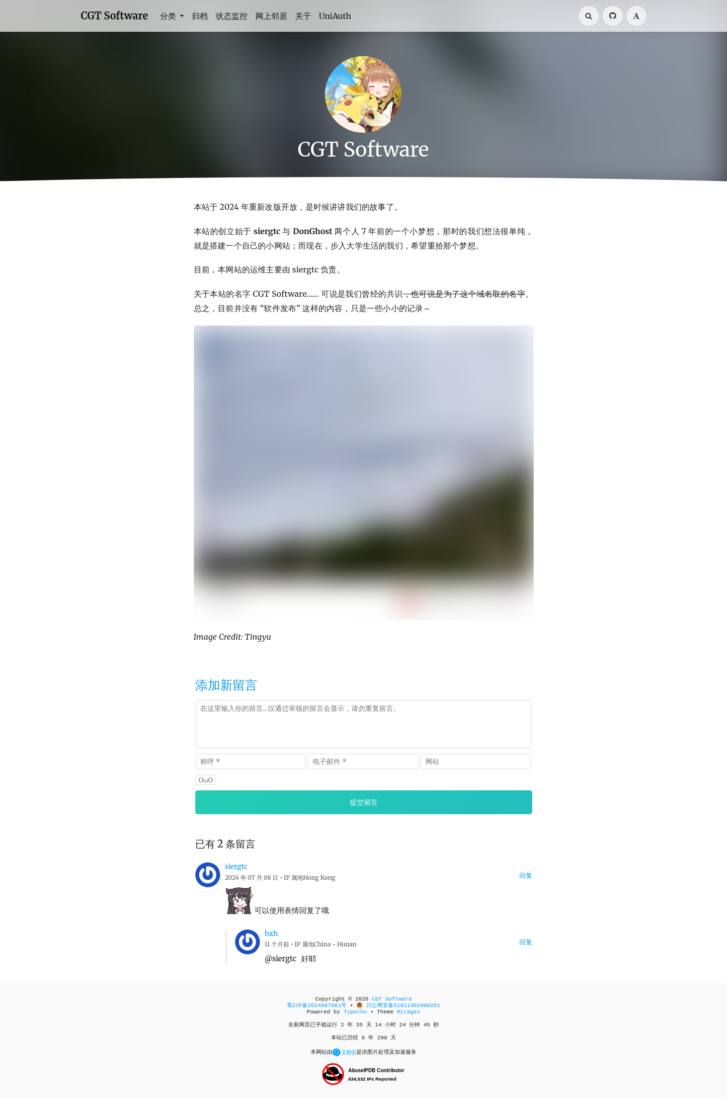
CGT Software (114, 15)
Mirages (408, 1012)
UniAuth (335, 16)
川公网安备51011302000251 (398, 1006)
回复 (525, 875)
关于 (303, 16)
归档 (200, 16)
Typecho (355, 1012)
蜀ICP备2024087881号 (316, 1006)
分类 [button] (169, 16)
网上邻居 (271, 16)
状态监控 (231, 16)
